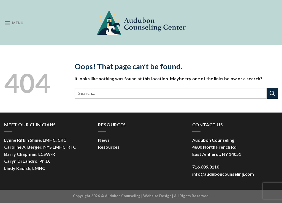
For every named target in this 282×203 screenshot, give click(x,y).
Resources (109, 146)
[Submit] (272, 93)
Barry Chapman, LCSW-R (29, 154)
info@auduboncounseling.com (223, 174)
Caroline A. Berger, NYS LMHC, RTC (40, 146)
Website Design (157, 196)
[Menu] (13, 23)
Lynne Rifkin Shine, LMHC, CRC (35, 140)
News (104, 140)
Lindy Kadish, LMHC (24, 168)
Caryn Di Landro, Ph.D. (27, 161)
